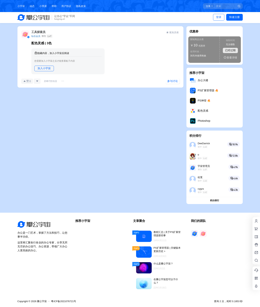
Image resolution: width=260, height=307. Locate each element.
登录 (218, 17)
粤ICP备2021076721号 (63, 301)
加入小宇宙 (44, 68)
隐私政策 (81, 6)
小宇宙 (21, 6)
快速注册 (234, 17)
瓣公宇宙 (41, 301)
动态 (32, 6)
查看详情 (230, 57)
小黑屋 (43, 6)
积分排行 (214, 200)
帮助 (54, 6)
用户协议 (66, 6)
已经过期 (230, 50)
